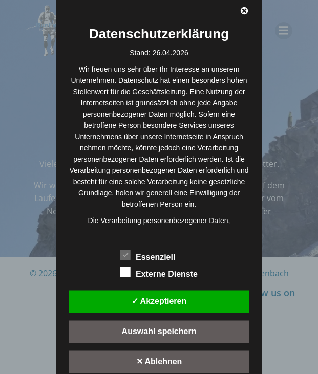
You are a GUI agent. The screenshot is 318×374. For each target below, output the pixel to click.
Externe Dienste (159, 272)
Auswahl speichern (159, 330)
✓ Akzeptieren (159, 300)
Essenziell (147, 255)
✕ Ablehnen (159, 361)
